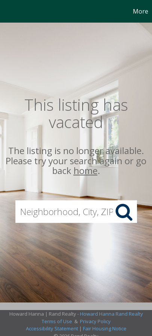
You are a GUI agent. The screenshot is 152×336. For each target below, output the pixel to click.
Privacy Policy (95, 321)
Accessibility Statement (52, 328)
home (86, 170)
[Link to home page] (7, 11)
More (140, 11)
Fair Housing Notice (104, 328)
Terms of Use (57, 321)
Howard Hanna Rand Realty (111, 313)
